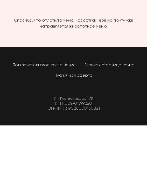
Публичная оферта (73, 76)
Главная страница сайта (110, 65)
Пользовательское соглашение (44, 65)
